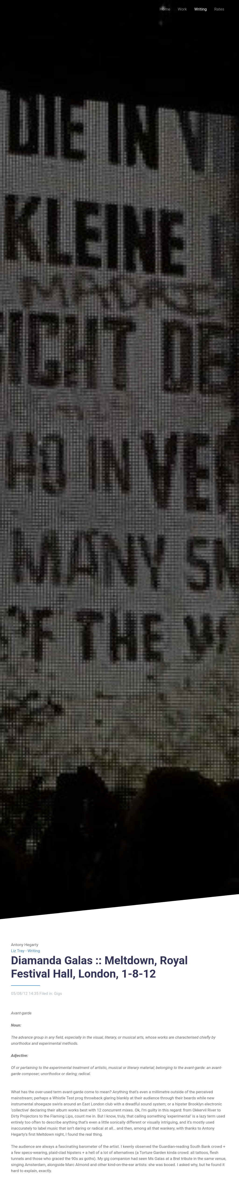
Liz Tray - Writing (25, 950)
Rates (219, 9)
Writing (200, 9)
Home (165, 9)
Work (182, 9)
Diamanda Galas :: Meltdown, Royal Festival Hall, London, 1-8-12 (99, 967)
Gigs (58, 993)
